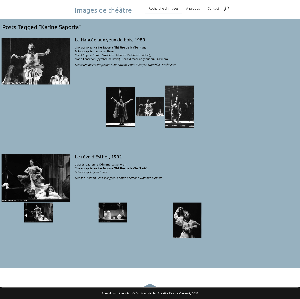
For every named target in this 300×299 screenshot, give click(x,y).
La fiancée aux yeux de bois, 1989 (110, 39)
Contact (213, 8)
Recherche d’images (164, 8)
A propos (193, 8)
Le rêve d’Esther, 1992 (98, 156)
